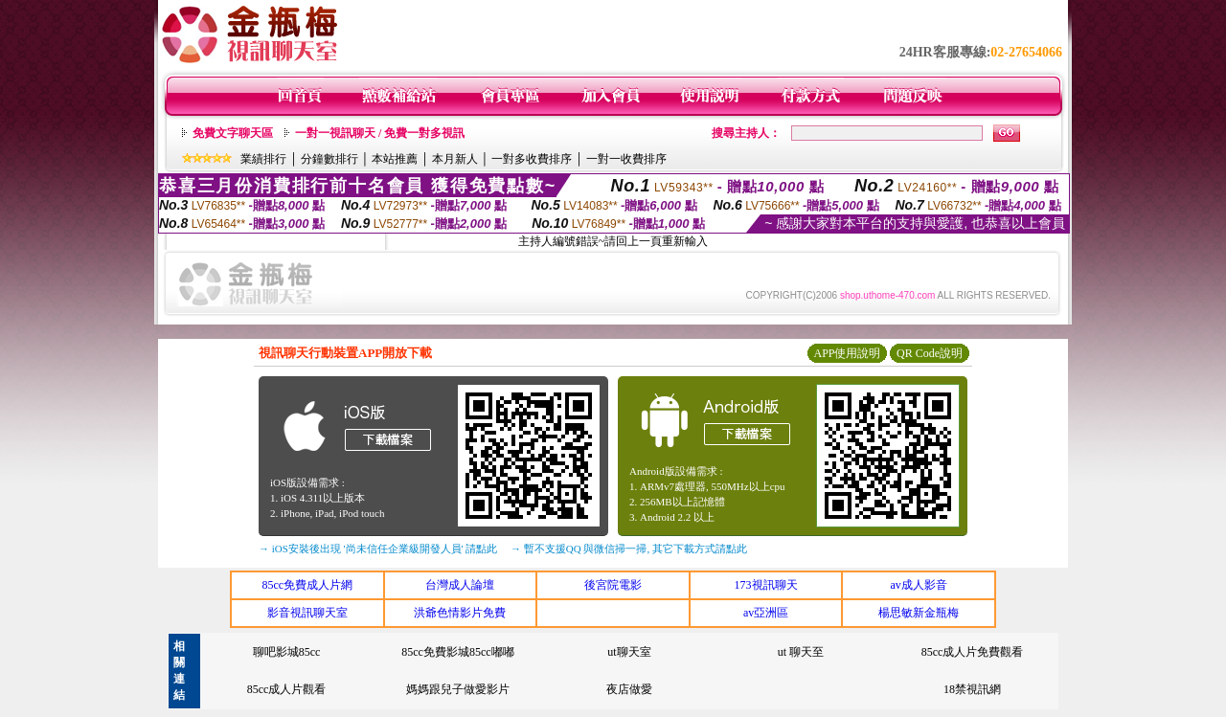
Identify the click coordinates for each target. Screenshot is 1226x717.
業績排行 (263, 159)
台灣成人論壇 (459, 585)
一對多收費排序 (531, 159)
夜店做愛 (629, 689)
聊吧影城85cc (287, 652)
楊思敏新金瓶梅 (918, 612)
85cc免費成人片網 (306, 585)
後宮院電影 (613, 585)
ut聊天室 (628, 652)
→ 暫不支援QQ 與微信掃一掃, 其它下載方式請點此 (629, 548)
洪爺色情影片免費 (460, 612)
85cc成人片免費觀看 (972, 652)
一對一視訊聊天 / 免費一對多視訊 (380, 133)
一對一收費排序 (626, 159)
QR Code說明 (930, 353)
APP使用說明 (846, 353)
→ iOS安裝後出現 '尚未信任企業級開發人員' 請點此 (378, 548)
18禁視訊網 (972, 689)
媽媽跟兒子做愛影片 (458, 689)
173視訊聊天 (766, 585)
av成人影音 (919, 585)
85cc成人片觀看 (287, 689)
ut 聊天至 (801, 652)
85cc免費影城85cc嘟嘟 (457, 652)
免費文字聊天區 (233, 133)
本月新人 (455, 159)
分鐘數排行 (329, 159)
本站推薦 (395, 159)
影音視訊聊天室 (307, 612)
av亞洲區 (765, 612)
